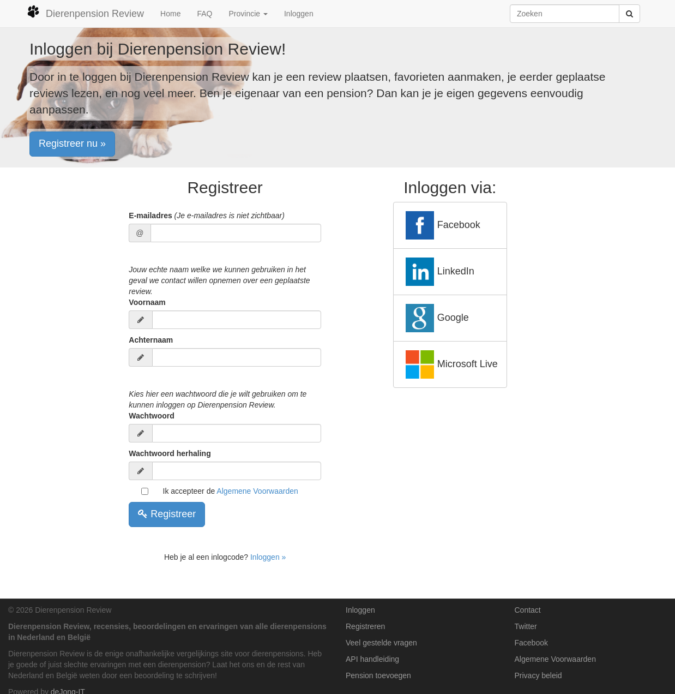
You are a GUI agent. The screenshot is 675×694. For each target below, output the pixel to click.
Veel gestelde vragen (381, 642)
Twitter (526, 626)
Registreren (365, 626)
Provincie (247, 13)
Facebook (531, 642)
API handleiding (372, 659)
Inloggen (299, 13)
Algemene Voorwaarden (257, 491)
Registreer (167, 513)
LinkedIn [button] (438, 271)
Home (170, 13)
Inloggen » (268, 557)
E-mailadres (207, 215)
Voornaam (147, 302)
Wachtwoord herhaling (169, 453)
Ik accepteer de (230, 491)
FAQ (204, 13)
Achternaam (151, 340)
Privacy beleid (538, 675)
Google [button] (435, 318)
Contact (528, 610)
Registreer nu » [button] (72, 143)
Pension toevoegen (378, 675)
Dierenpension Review (85, 12)
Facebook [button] (441, 225)
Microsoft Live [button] (450, 364)
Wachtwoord (151, 415)
